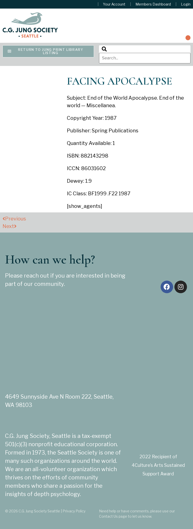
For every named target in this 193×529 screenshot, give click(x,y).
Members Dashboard (153, 4)
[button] (187, 37)
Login (185, 4)
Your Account (114, 4)
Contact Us (108, 516)
